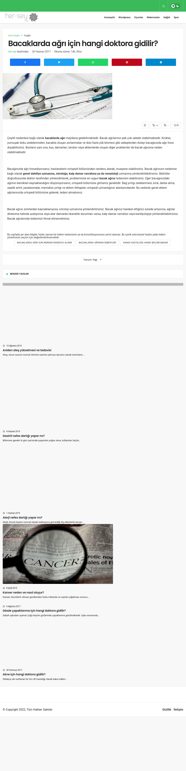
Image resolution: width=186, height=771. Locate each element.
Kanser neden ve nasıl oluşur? (23, 592)
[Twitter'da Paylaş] (59, 62)
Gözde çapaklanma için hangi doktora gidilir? (34, 611)
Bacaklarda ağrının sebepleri (97, 242)
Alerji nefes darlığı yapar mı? (22, 517)
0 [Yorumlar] (176, 125)
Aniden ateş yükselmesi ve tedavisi (27, 350)
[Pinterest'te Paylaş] (127, 62)
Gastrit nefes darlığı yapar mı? (24, 436)
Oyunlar (138, 17)
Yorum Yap (90, 260)
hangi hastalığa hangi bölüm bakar (145, 242)
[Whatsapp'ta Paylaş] (93, 62)
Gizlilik (166, 709)
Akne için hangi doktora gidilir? (24, 674)
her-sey (12, 51)
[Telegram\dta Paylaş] (161, 62)
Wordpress (124, 17)
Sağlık (166, 17)
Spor (176, 17)
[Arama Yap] (164, 6)
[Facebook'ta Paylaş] (25, 62)
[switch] (175, 6)
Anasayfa (109, 17)
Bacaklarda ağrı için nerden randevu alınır (44, 242)
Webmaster (153, 17)
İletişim (178, 709)
